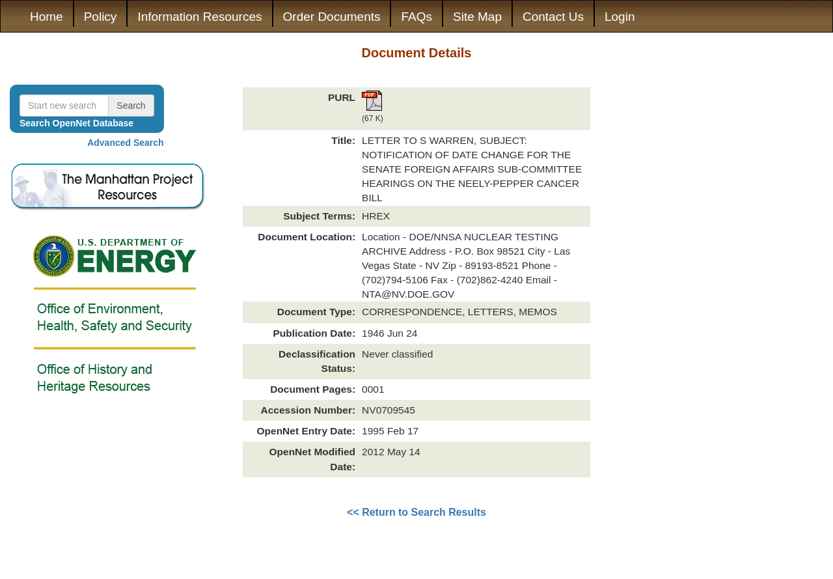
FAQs (416, 16)
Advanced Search (125, 142)
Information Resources (199, 16)
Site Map (477, 16)
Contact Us (553, 16)
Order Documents (332, 16)
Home (46, 16)
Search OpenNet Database (76, 123)
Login (620, 16)
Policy (100, 16)
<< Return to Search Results (416, 512)
